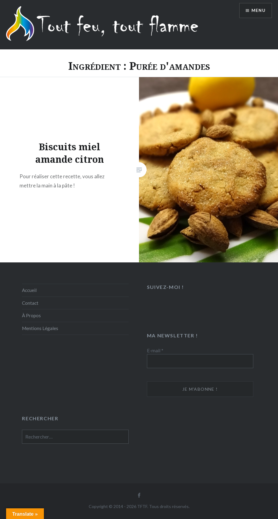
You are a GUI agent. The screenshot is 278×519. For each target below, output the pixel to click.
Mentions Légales (40, 328)
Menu (258, 10)
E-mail (155, 350)
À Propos (31, 315)
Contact (30, 303)
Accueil (29, 290)
